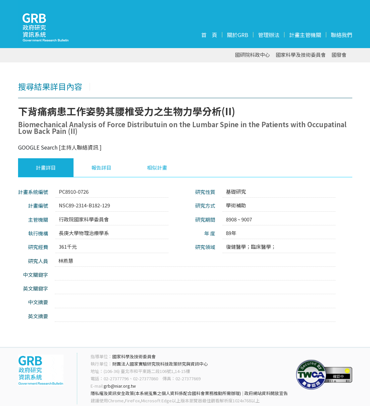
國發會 (339, 54)
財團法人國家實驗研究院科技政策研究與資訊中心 (160, 364)
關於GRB (237, 34)
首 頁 (209, 34)
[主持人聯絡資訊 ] (80, 147)
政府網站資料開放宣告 (266, 393)
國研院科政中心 (252, 54)
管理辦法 (268, 34)
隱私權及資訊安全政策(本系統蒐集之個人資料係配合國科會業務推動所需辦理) (166, 393)
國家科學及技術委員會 (301, 54)
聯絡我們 (341, 34)
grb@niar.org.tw (120, 386)
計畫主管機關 (305, 34)
